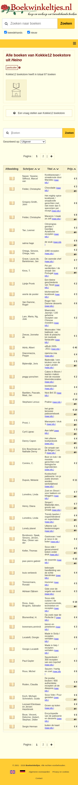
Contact (39, 778)
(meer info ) (56, 211)
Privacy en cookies (60, 772)
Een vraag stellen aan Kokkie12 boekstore (39, 113)
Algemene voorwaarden (39, 772)
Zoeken (66, 23)
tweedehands (14, 32)
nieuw (33, 32)
